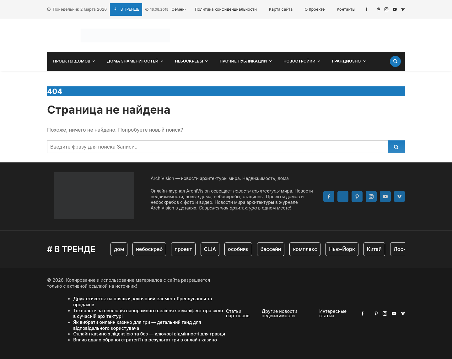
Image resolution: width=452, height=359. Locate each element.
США (210, 249)
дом (119, 249)
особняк (238, 249)
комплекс (305, 249)
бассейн (271, 249)
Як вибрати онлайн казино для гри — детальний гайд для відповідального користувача (137, 325)
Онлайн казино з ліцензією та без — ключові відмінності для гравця (149, 333)
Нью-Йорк (342, 249)
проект (183, 249)
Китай (374, 249)
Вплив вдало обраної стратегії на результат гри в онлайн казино (145, 339)
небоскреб (149, 249)
